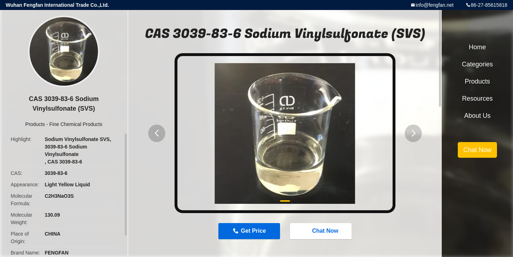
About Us (477, 115)
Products (35, 124)
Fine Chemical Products (76, 124)
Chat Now (321, 230)
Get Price (253, 231)
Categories (477, 64)
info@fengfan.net (434, 5)
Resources (477, 98)
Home (477, 47)
